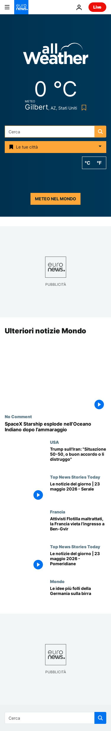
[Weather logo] (55, 55)
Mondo (57, 581)
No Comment (18, 416)
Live (97, 7)
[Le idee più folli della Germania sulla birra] (78, 596)
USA (54, 442)
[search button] (100, 132)
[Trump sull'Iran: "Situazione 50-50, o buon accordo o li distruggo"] (78, 457)
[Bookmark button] (82, 107)
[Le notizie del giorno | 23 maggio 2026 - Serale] (78, 492)
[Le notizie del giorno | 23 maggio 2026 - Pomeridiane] (78, 561)
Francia (57, 512)
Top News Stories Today (75, 477)
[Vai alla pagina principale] (21, 7)
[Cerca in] (55, 132)
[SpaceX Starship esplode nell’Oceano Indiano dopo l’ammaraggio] (55, 426)
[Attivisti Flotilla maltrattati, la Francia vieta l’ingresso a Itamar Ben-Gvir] (78, 527)
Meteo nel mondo (55, 198)
